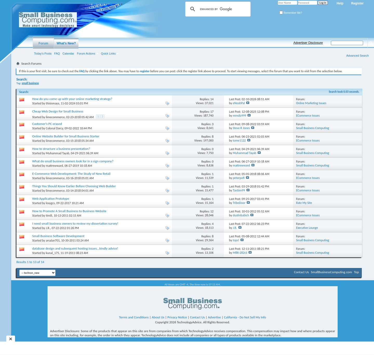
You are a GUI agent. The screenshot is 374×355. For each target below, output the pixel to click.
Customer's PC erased (47, 124)
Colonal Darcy (54, 128)
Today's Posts (43, 53)
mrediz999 (239, 115)
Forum (43, 43)
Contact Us (301, 272)
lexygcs (50, 203)
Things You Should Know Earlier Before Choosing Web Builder (74, 186)
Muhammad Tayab (57, 153)
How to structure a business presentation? (61, 149)
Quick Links (108, 53)
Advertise (214, 317)
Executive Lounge (307, 228)
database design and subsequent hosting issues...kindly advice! (75, 248)
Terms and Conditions (134, 317)
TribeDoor (239, 203)
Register (357, 3)
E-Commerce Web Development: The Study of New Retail (71, 174)
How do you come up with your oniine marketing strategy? (72, 99)
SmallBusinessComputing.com (331, 272)
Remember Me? (290, 12)
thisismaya (52, 103)
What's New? (66, 43)
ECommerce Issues (308, 115)
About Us (158, 317)
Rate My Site (304, 203)
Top (356, 272)
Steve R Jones (241, 128)
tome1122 (239, 140)
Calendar (68, 53)
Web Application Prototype (50, 198)
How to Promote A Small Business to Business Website (69, 211)
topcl (236, 240)
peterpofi (238, 178)
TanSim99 (239, 190)
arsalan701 (53, 240)
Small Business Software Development (58, 236)
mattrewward (54, 166)
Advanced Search (357, 55)
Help (340, 3)
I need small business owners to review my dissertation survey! (75, 223)
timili (49, 215)
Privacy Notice (177, 317)
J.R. (48, 228)
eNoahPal (239, 103)
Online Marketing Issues (311, 103)
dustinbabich (241, 215)
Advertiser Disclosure (308, 43)
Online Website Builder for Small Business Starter (65, 136)
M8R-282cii (240, 252)
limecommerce (55, 117)
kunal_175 (52, 253)
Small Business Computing (312, 128)
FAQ (57, 53)
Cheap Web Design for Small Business (57, 111)
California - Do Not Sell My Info (245, 317)
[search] (217, 9)
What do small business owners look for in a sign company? (72, 161)
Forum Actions (86, 53)
